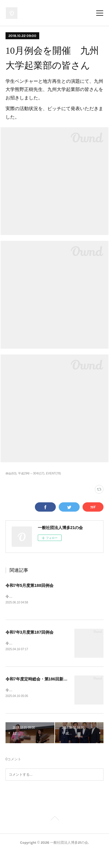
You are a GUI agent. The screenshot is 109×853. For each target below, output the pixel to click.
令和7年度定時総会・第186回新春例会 (41, 680)
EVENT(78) (53, 473)
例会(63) (11, 473)
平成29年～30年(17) (31, 473)
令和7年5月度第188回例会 (29, 585)
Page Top (54, 820)
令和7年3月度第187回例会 (29, 632)
